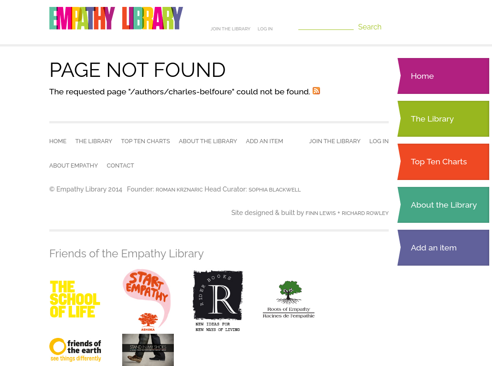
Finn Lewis (321, 213)
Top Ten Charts (439, 161)
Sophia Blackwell (275, 189)
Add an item (434, 247)
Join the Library (230, 28)
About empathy (73, 165)
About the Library (444, 204)
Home (422, 76)
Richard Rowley (365, 213)
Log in (265, 28)
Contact (120, 165)
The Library (432, 118)
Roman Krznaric (179, 189)
